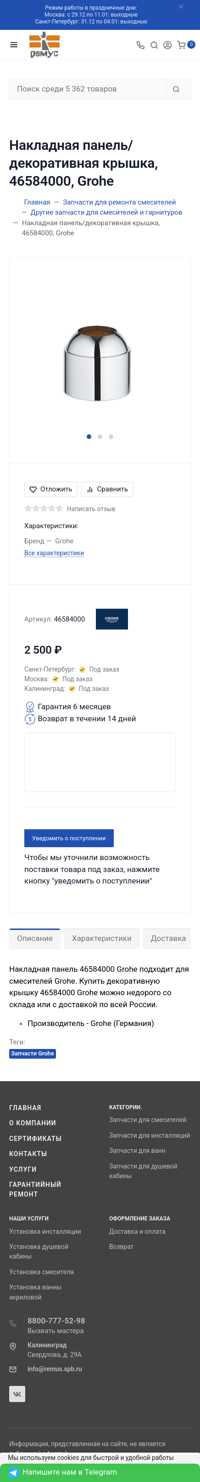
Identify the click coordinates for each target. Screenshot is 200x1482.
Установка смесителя (41, 1272)
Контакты (28, 1153)
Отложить (50, 489)
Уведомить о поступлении (69, 838)
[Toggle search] (154, 44)
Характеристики (102, 938)
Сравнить (107, 489)
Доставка (168, 938)
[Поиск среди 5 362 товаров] (87, 88)
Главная (25, 1108)
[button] (88, 436)
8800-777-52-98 (56, 1320)
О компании (32, 1123)
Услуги (23, 1169)
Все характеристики (54, 553)
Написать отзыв (91, 509)
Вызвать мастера (56, 1331)
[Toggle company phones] (140, 44)
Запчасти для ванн (137, 1150)
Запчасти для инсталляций (149, 1135)
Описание (35, 938)
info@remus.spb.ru (55, 1369)
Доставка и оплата (137, 1231)
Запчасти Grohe (32, 1053)
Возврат (121, 1246)
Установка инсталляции (45, 1231)
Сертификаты (35, 1138)
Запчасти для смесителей (147, 1119)
